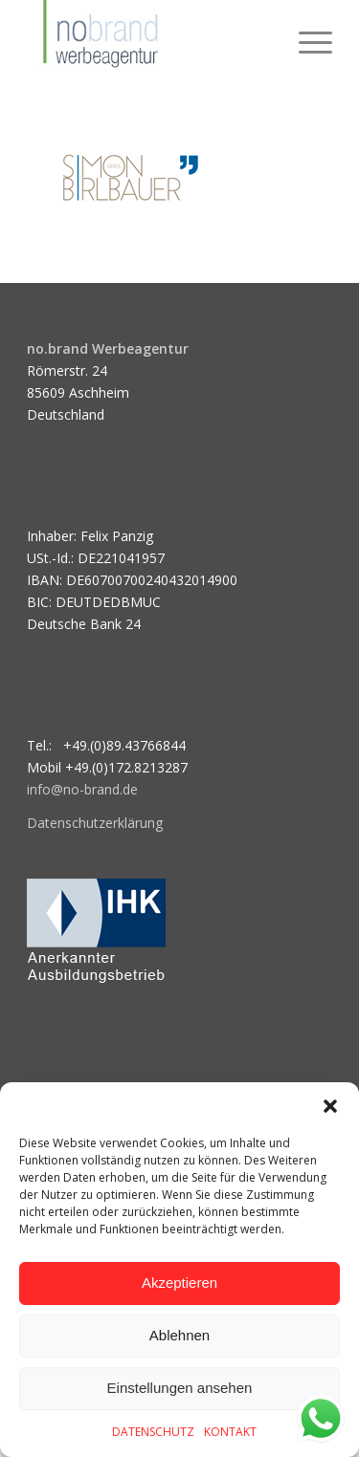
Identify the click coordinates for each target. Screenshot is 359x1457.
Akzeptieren (179, 1282)
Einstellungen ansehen (180, 1388)
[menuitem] (306, 38)
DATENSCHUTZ (153, 1432)
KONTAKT (230, 1432)
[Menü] (306, 38)
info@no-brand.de (82, 789)
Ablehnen (179, 1335)
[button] (330, 1106)
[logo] (149, 38)
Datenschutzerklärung (95, 823)
